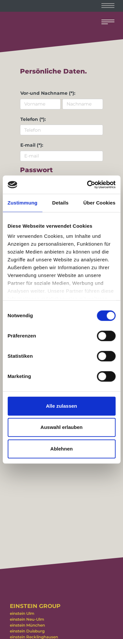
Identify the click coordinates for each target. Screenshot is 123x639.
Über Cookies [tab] (99, 202)
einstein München (27, 625)
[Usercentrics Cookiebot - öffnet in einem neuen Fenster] (87, 184)
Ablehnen (61, 448)
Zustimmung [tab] (22, 202)
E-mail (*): (31, 145)
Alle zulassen (61, 406)
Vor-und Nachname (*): (47, 93)
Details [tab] (60, 202)
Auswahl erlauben (61, 427)
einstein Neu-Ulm (27, 619)
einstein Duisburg (27, 631)
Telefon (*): (33, 119)
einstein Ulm (22, 613)
